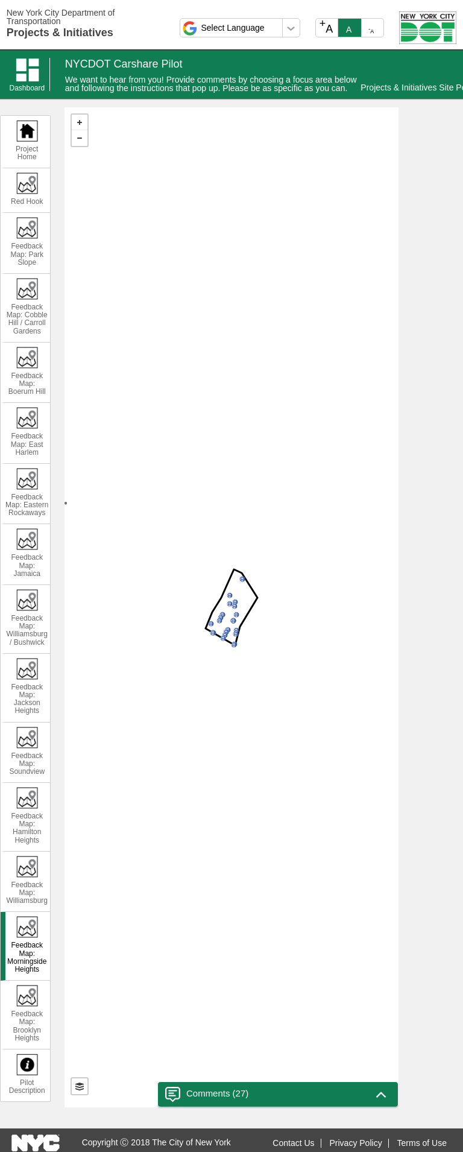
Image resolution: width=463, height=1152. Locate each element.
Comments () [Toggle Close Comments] (206, 1094)
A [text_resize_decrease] (371, 30)
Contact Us (293, 1143)
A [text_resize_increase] (326, 26)
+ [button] (79, 122)
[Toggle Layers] (79, 1086)
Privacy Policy (356, 1143)
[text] (231, 607)
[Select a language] (240, 27)
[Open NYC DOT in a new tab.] (427, 27)
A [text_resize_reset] (348, 29)
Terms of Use (422, 1143)
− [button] (79, 138)
